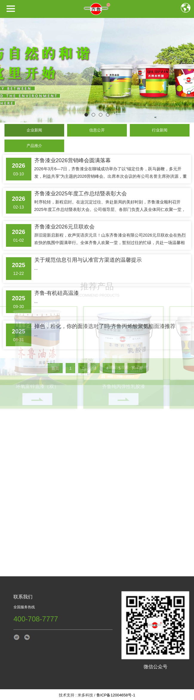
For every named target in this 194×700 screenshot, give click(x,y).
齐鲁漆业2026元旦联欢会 (64, 215)
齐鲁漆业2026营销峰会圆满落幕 (72, 148)
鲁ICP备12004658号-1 (115, 695)
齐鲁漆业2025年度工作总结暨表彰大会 (80, 182)
